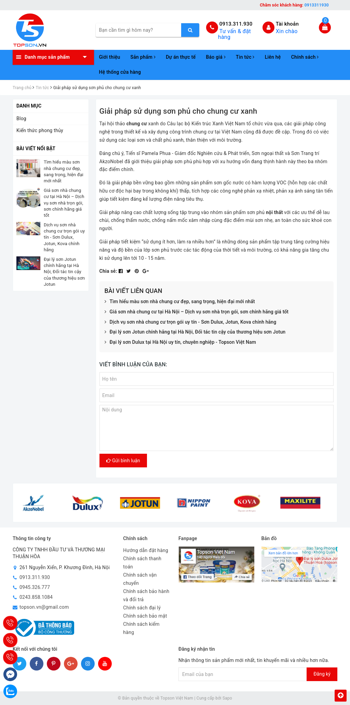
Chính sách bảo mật (145, 616)
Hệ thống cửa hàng (120, 72)
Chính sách (305, 57)
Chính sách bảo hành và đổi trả (146, 595)
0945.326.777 (34, 587)
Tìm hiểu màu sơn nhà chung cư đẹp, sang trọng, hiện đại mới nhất (180, 301)
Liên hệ (273, 57)
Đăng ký (322, 674)
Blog (21, 118)
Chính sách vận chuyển (140, 579)
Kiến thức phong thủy (39, 130)
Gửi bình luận (123, 460)
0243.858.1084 (36, 597)
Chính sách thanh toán (142, 562)
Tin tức (245, 57)
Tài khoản (287, 24)
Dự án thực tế (181, 57)
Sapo (227, 698)
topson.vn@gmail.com (44, 607)
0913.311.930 (236, 24)
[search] (190, 30)
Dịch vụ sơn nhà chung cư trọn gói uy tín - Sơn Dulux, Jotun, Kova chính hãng (191, 322)
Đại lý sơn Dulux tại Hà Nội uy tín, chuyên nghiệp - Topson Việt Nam (180, 342)
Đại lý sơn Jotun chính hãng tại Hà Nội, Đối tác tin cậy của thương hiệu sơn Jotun (195, 332)
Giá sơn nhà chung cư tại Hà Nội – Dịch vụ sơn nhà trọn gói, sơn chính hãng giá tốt (197, 312)
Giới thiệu (109, 57)
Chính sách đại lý (142, 607)
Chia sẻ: (108, 271)
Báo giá (216, 57)
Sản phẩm (143, 57)
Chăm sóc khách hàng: (294, 5)
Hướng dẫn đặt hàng (145, 550)
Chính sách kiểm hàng (141, 628)
